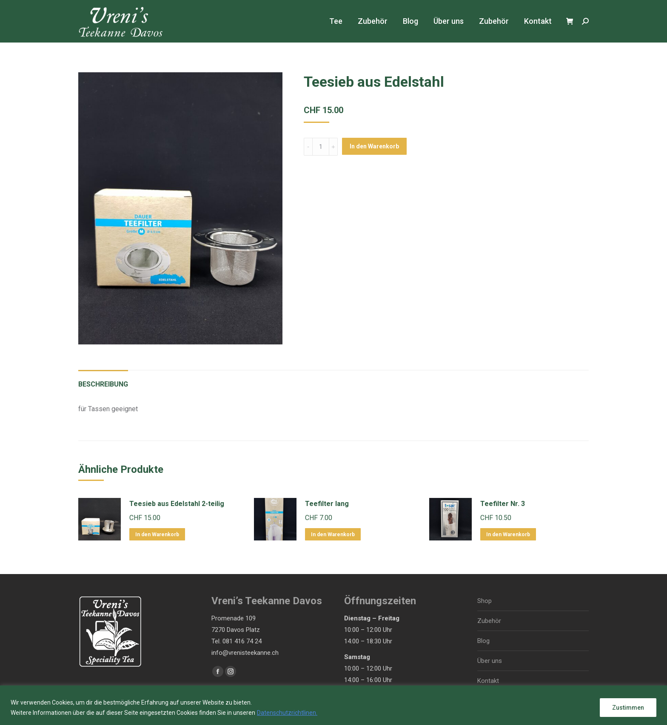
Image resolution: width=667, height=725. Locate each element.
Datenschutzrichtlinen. (287, 712)
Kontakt (488, 681)
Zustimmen (628, 707)
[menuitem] (336, 21)
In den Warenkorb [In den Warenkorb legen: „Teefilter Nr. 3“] (508, 534)
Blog (483, 641)
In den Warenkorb (374, 146)
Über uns (489, 661)
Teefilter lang (327, 504)
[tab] (103, 380)
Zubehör (489, 621)
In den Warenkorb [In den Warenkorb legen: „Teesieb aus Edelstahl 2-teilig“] (157, 534)
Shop (484, 601)
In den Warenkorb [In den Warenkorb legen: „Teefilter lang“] (333, 534)
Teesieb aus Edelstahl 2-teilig (176, 504)
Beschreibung (103, 384)
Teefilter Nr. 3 (502, 504)
